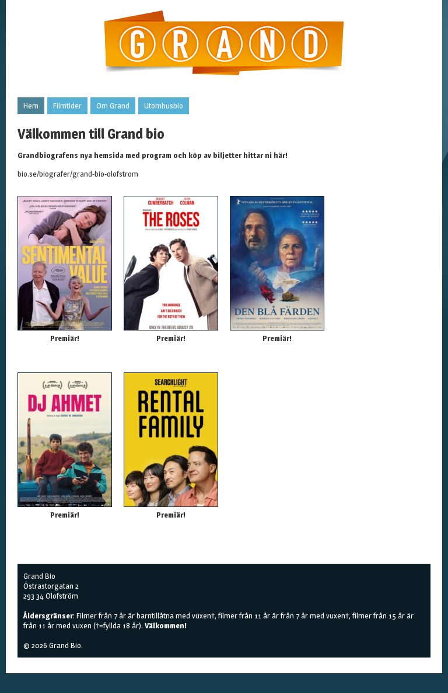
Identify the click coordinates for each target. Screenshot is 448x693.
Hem (30, 105)
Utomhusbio (163, 105)
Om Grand (113, 105)
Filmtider (67, 105)
